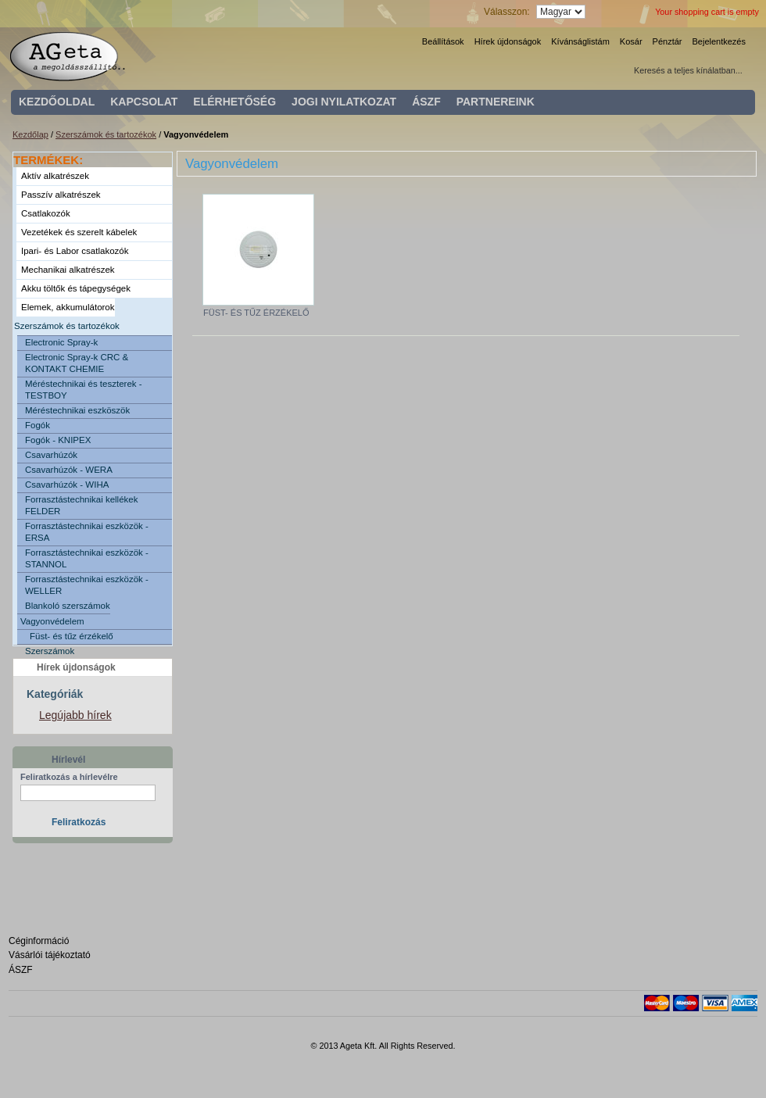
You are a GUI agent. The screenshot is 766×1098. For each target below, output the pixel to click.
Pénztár (667, 41)
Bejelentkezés (719, 41)
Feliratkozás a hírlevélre (69, 776)
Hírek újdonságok (508, 41)
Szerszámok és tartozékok (105, 134)
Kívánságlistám (580, 41)
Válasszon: (507, 11)
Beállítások (443, 41)
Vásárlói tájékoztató (50, 955)
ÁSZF (21, 969)
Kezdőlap (30, 134)
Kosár (631, 41)
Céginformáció (39, 940)
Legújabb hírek (75, 715)
